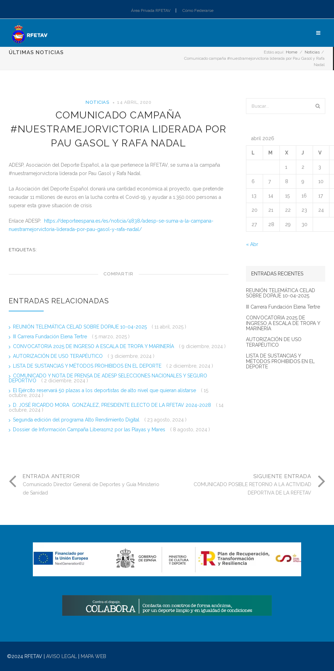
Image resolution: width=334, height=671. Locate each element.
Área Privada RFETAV (150, 10)
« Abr (252, 244)
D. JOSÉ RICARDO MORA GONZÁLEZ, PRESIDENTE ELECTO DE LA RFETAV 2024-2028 (112, 405)
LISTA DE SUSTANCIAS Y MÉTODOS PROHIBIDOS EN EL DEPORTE (88, 366)
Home (291, 52)
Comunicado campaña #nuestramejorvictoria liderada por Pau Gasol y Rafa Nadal (118, 129)
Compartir (118, 273)
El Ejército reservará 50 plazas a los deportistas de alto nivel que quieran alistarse (105, 390)
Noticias (312, 52)
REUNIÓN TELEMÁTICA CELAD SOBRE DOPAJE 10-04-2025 (80, 327)
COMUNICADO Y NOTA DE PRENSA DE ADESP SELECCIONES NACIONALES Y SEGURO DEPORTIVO (108, 378)
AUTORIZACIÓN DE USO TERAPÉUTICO (58, 356)
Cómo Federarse (197, 10)
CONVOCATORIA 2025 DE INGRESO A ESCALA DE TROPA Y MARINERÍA (94, 346)
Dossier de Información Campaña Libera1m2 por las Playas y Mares (90, 429)
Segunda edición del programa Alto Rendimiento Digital (77, 420)
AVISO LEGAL (61, 656)
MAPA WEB (93, 656)
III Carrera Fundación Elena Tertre (50, 336)
